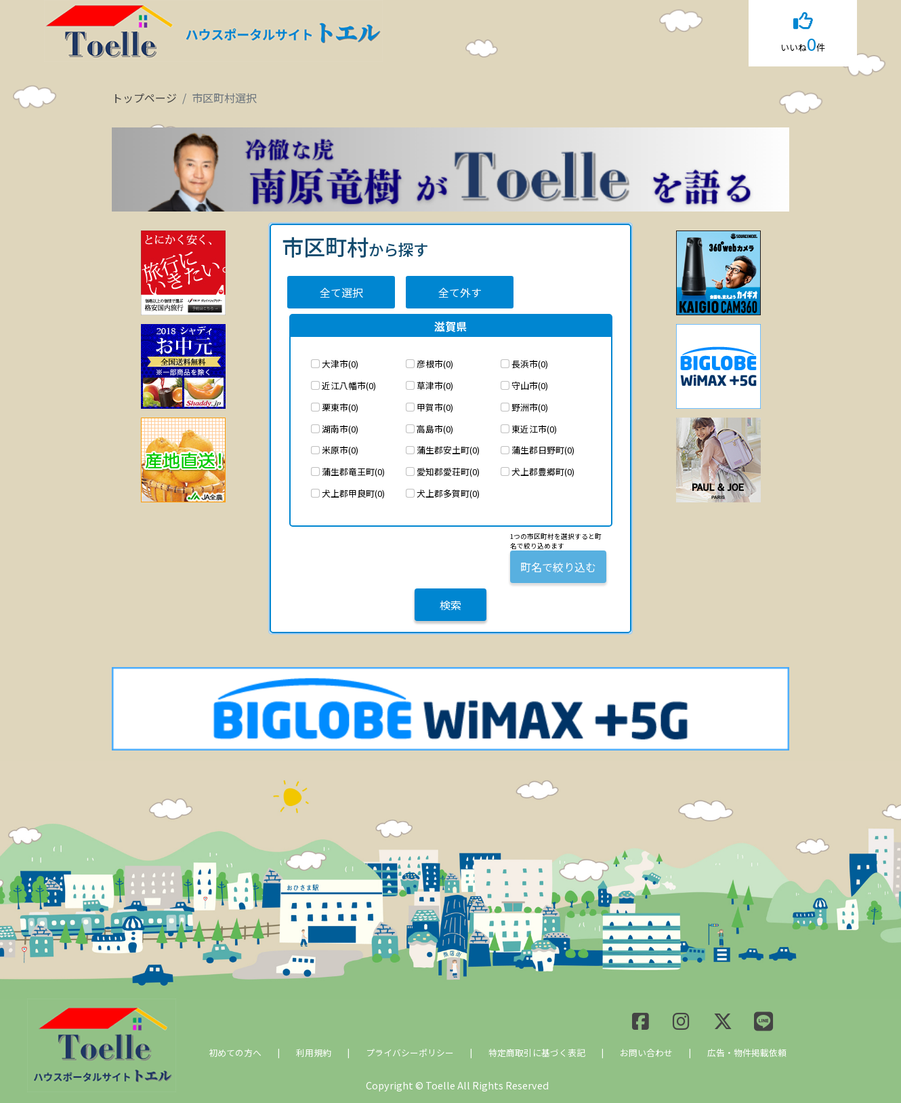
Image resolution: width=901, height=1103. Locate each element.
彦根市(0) (435, 363)
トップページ (144, 97)
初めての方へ (235, 1052)
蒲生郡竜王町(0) (353, 471)
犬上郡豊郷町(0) (542, 471)
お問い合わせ (646, 1052)
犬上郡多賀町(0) (448, 493)
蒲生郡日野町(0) (542, 449)
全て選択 (341, 292)
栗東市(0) (340, 407)
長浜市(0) (529, 363)
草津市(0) (435, 385)
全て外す (460, 292)
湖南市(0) (340, 428)
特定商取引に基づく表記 (536, 1052)
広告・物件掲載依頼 (747, 1052)
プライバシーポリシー (410, 1052)
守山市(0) (529, 385)
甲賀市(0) (435, 407)
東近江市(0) (534, 428)
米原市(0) (340, 449)
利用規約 (313, 1052)
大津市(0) (340, 363)
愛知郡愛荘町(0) (448, 471)
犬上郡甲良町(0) (353, 493)
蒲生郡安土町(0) (448, 449)
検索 (450, 605)
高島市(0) (435, 428)
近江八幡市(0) (349, 385)
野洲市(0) (529, 407)
